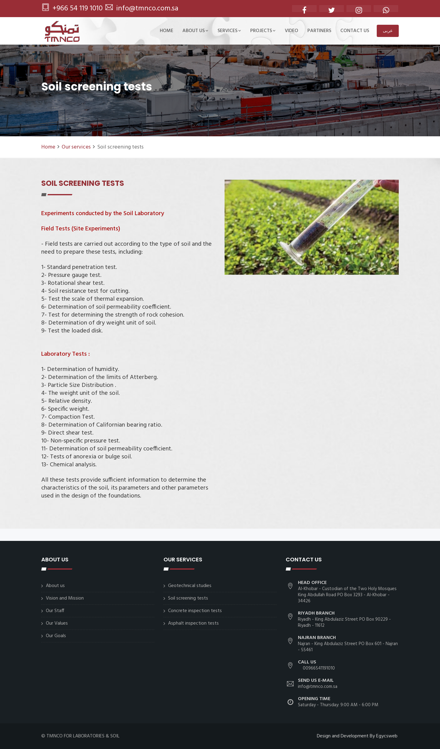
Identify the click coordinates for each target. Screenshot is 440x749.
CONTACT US (354, 31)
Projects (263, 31)
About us (195, 31)
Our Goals (56, 636)
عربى (388, 30)
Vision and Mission (65, 598)
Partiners (319, 31)
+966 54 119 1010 (72, 8)
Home (166, 31)
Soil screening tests (188, 598)
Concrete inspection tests (195, 611)
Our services (76, 147)
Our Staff (55, 611)
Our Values (57, 623)
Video (291, 31)
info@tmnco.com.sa (141, 8)
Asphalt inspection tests (193, 623)
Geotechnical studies (189, 586)
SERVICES (229, 31)
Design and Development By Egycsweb (357, 736)
